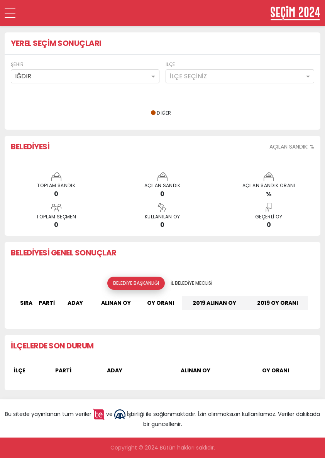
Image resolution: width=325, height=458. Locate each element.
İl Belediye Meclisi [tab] (191, 283)
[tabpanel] (162, 306)
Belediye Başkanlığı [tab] (136, 283)
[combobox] (85, 76)
